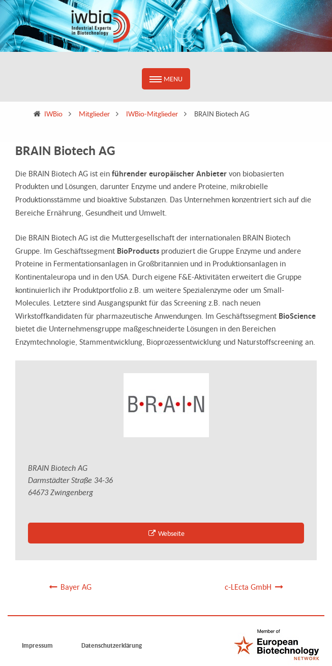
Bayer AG (70, 587)
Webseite (166, 533)
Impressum (37, 645)
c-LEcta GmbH (254, 587)
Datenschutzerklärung (111, 645)
